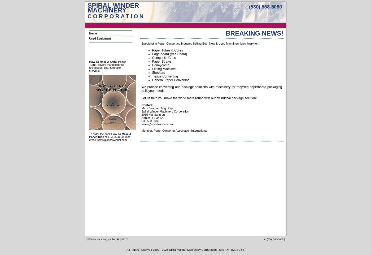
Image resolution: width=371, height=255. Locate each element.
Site (221, 249)
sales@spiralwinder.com (112, 140)
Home (93, 33)
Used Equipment (100, 38)
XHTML (231, 249)
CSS (241, 249)
